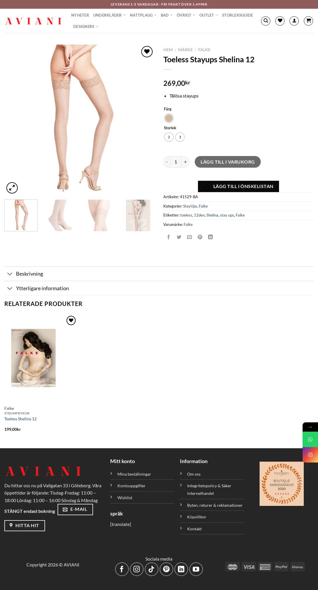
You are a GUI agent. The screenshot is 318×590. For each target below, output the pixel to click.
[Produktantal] (176, 162)
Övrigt (186, 15)
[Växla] (10, 274)
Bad (167, 15)
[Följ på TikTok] (151, 569)
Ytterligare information (36, 289)
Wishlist (124, 497)
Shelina (212, 215)
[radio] (169, 118)
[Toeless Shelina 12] (40, 358)
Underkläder (109, 15)
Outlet (208, 15)
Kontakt (194, 528)
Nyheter (80, 15)
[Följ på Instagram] (137, 569)
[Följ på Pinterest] (166, 569)
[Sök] (265, 21)
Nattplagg (143, 15)
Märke (185, 49)
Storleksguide (237, 15)
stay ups (227, 215)
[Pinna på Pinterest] (200, 237)
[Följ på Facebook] (122, 569)
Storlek (170, 128)
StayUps (190, 206)
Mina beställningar (134, 474)
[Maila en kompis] (189, 237)
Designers (85, 26)
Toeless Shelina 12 (20, 418)
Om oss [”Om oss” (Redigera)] (194, 474)
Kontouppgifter (131, 485)
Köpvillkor (196, 516)
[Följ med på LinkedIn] (181, 569)
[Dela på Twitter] (179, 237)
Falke (204, 49)
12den (199, 215)
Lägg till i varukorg (228, 161)
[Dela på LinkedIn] (210, 237)
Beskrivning (23, 274)
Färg (167, 109)
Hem (168, 49)
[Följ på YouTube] (196, 569)
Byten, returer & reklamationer (215, 505)
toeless (186, 215)
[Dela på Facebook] (169, 237)
